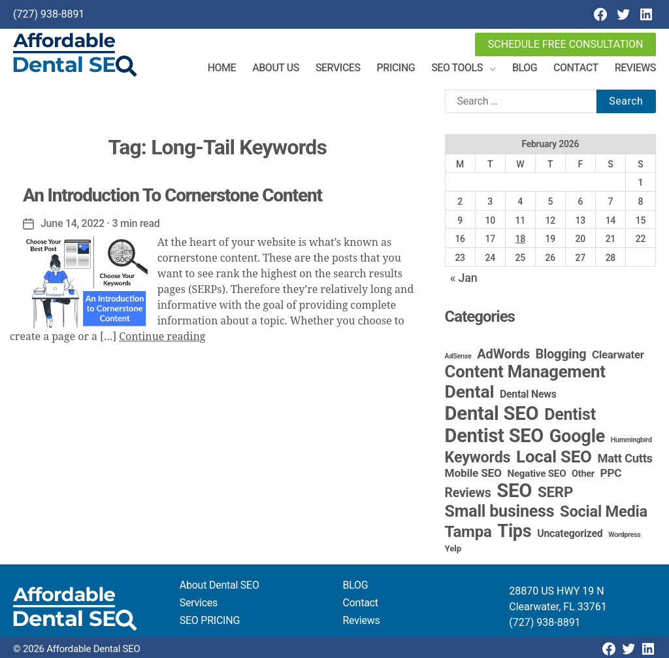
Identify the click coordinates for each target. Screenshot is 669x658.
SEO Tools (457, 67)
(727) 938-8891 (48, 14)
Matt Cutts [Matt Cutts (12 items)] (624, 458)
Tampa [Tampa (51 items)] (468, 532)
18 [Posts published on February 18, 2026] (520, 239)
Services (338, 67)
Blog (524, 67)
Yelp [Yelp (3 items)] (453, 548)
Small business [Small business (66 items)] (500, 511)
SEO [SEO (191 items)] (514, 490)
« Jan (464, 278)
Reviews (635, 67)
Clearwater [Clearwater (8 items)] (618, 354)
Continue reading (162, 336)
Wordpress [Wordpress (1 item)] (624, 534)
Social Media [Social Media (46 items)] (603, 511)
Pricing (396, 67)
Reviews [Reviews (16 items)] (468, 492)
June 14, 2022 (73, 223)
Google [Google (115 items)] (577, 436)
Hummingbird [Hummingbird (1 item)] (631, 440)
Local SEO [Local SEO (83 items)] (554, 456)
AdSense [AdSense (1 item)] (458, 356)
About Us (275, 67)
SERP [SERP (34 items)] (555, 491)
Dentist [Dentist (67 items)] (570, 414)
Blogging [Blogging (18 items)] (561, 354)
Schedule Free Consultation (566, 44)
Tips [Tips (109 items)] (514, 531)
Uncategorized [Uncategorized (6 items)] (569, 533)
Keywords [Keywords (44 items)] (478, 457)
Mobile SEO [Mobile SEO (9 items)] (473, 472)
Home (222, 67)
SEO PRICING (210, 620)
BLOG (355, 585)
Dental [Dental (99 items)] (470, 391)
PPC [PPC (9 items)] (611, 472)
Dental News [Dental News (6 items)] (528, 394)
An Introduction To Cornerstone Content (172, 195)
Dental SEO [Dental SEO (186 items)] (492, 413)
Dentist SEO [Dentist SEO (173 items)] (494, 435)
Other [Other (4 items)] (583, 473)
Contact (575, 67)
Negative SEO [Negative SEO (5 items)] (536, 473)
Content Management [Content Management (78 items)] (525, 371)
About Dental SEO (219, 585)
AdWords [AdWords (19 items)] (503, 354)
